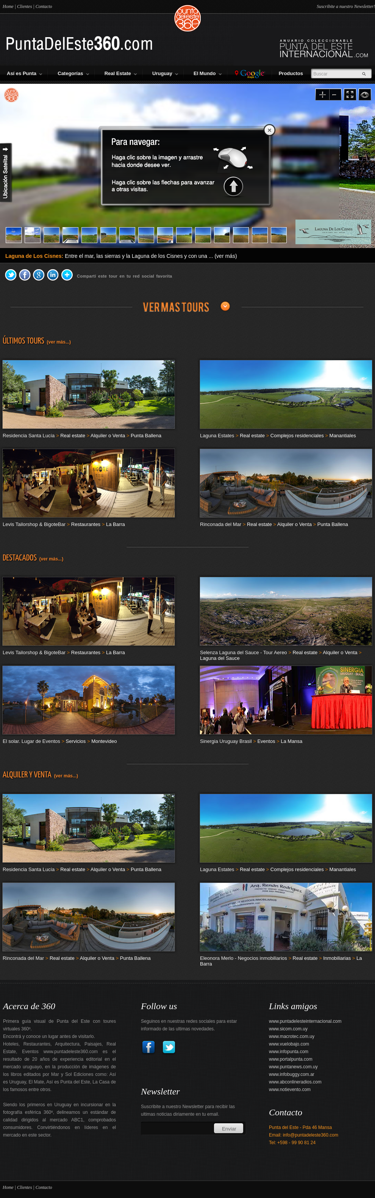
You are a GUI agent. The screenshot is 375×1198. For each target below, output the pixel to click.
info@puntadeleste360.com (310, 1135)
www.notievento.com (290, 1089)
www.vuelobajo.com (289, 1044)
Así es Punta (24, 73)
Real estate (72, 435)
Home (8, 6)
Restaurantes (85, 524)
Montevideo (104, 741)
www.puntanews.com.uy (293, 1066)
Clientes (24, 6)
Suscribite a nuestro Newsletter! (346, 6)
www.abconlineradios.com (295, 1082)
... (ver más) (223, 256)
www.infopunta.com (288, 1051)
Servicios (76, 741)
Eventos (266, 741)
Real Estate (121, 73)
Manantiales (343, 435)
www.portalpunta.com (290, 1059)
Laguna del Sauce (220, 658)
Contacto (44, 6)
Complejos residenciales (297, 435)
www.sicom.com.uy (288, 1029)
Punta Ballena (146, 435)
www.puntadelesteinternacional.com (305, 1021)
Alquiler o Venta (108, 435)
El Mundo (208, 73)
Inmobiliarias (337, 958)
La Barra (115, 524)
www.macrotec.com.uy (291, 1036)
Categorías (73, 73)
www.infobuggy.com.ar (291, 1074)
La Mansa (291, 741)
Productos (292, 73)
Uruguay (165, 73)
